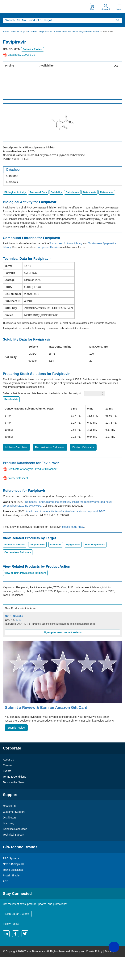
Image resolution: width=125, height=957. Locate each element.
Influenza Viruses (14, 544)
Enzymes (32, 31)
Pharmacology (18, 31)
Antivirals (55, 544)
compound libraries (48, 247)
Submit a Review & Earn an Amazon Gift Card (46, 707)
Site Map (109, 951)
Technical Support (13, 834)
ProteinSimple (11, 875)
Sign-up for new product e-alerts (62, 632)
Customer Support (14, 811)
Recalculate (11, 399)
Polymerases (45, 31)
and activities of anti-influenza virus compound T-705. (66, 511)
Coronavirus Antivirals (17, 552)
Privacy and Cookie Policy (86, 951)
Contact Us (9, 806)
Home (6, 31)
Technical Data (38, 192)
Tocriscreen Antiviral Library (66, 243)
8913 (18, 619)
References (106, 192)
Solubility (56, 192)
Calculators (72, 192)
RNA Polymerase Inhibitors (87, 31)
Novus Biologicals (13, 864)
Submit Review (16, 727)
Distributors (9, 817)
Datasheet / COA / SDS (21, 54)
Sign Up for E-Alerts (17, 913)
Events (7, 770)
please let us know (73, 526)
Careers (7, 765)
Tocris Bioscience (13, 869)
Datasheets (89, 192)
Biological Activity (15, 192)
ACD (6, 881)
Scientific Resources (15, 828)
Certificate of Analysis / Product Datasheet (32, 469)
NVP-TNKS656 (14, 615)
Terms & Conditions (14, 776)
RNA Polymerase (62, 31)
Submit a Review (32, 49)
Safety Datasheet (17, 478)
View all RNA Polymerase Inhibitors (25, 572)
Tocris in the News (14, 782)
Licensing (8, 823)
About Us (8, 759)
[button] (114, 947)
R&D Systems (11, 858)
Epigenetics (73, 544)
